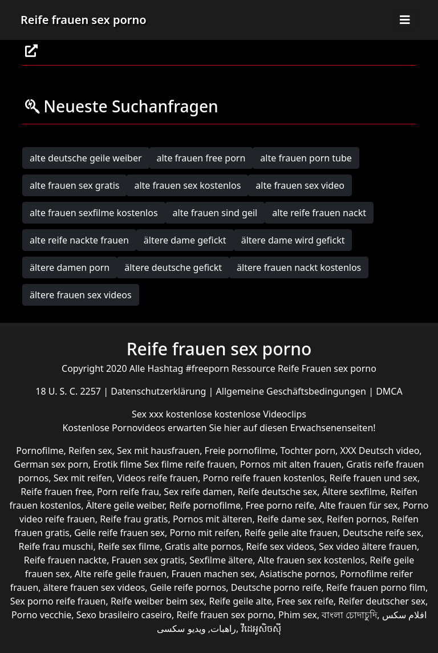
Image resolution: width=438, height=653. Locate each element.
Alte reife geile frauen (121, 573)
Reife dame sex (289, 519)
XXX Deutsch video (380, 450)
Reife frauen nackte (65, 560)
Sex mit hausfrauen (158, 450)
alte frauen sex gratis (74, 185)
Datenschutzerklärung (159, 391)
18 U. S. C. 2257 (69, 391)
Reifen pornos (357, 519)
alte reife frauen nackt (319, 212)
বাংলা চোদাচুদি (349, 615)
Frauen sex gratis (148, 560)
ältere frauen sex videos (81, 295)
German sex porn (51, 464)
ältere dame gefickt (185, 240)
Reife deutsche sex (278, 491)
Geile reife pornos (188, 587)
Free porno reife (279, 505)
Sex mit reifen (83, 478)
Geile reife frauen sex (119, 532)
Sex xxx (149, 414)
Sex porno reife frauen (58, 601)
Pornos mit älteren (213, 519)
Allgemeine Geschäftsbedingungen (292, 391)
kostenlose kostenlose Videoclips (236, 414)
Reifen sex (90, 450)
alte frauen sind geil (215, 212)
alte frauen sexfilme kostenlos (94, 212)
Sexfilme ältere (221, 560)
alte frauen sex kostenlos (187, 185)
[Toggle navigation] (404, 20)
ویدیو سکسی (181, 628)
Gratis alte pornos (203, 546)
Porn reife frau (128, 491)
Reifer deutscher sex (381, 601)
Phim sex (297, 615)
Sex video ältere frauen (368, 546)
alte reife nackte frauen (79, 240)
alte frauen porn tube (306, 158)
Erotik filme (117, 464)
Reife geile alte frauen (291, 532)
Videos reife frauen (157, 478)
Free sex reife (305, 601)
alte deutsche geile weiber (86, 158)
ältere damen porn (70, 267)
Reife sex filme (129, 546)
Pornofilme (39, 450)
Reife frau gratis (134, 519)
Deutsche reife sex (382, 532)
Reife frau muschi (56, 546)
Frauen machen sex (213, 573)
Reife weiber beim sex (157, 601)
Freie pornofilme (240, 450)
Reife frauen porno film (375, 587)
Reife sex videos (280, 546)
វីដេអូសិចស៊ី (261, 628)
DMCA (389, 391)
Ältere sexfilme (354, 491)
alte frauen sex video (300, 185)
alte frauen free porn (201, 158)
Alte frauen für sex (358, 505)
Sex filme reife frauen (190, 464)
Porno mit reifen (204, 532)
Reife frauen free (56, 491)
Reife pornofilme (205, 505)
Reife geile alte (240, 601)
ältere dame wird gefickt (293, 240)
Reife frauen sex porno (84, 19)
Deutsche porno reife (276, 587)
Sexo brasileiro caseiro (124, 615)
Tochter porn (307, 450)
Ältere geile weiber (125, 505)
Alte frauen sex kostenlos (311, 560)
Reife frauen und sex (373, 478)
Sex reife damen (198, 491)
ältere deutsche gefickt (173, 267)
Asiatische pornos (297, 573)
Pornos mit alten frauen (291, 464)
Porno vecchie (41, 615)
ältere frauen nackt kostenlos (299, 267)
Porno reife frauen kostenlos (264, 478)
